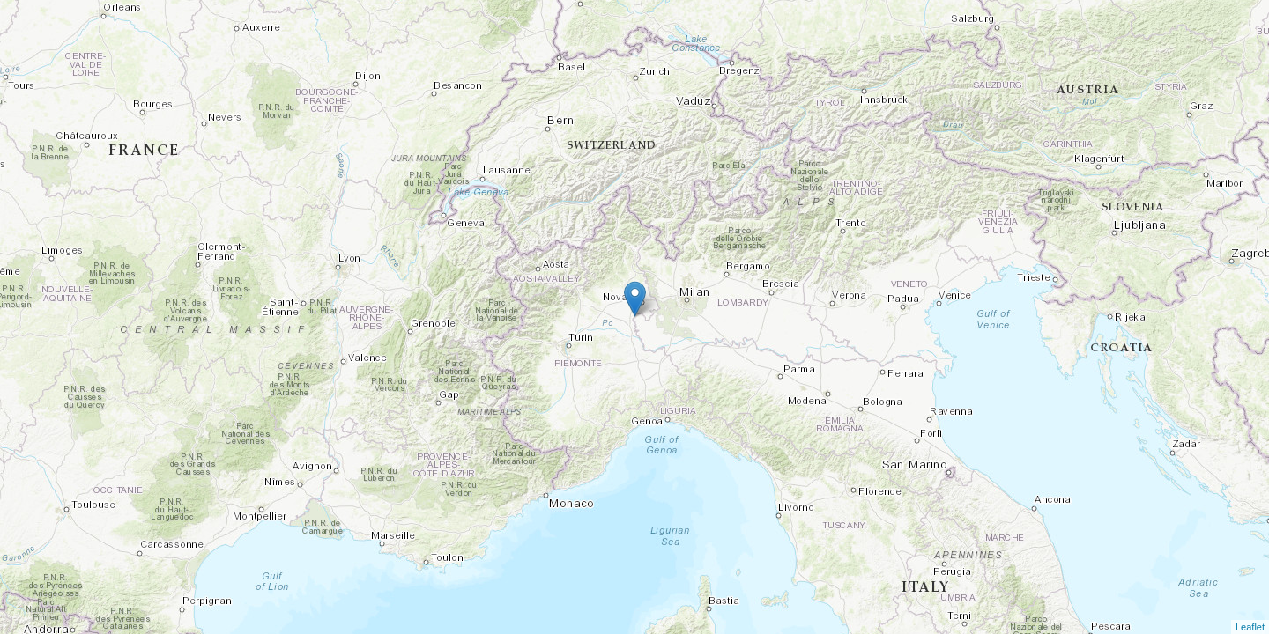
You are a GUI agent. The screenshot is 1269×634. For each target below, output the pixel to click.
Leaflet (1250, 627)
